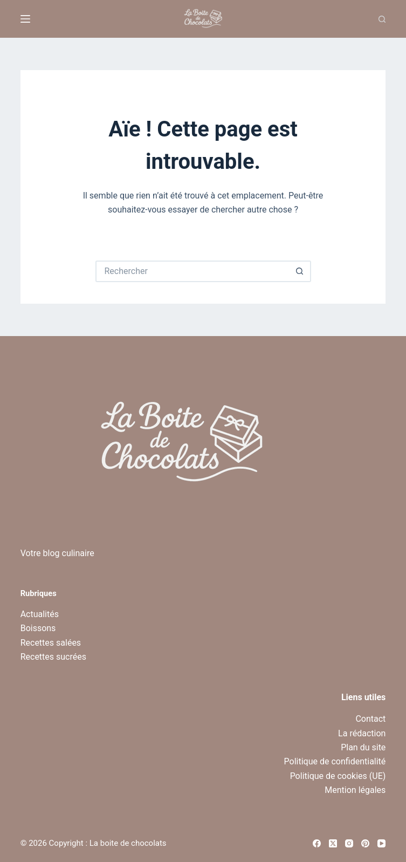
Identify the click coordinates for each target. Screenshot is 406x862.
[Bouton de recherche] (300, 271)
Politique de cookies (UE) (338, 776)
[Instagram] (349, 843)
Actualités (39, 614)
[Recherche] (382, 19)
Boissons (38, 628)
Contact (370, 719)
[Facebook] (317, 843)
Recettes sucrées (53, 657)
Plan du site (363, 747)
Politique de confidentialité (335, 761)
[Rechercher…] (192, 271)
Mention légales (355, 790)
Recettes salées (50, 643)
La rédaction (362, 733)
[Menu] (25, 19)
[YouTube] (381, 843)
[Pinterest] (365, 843)
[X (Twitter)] (333, 843)
